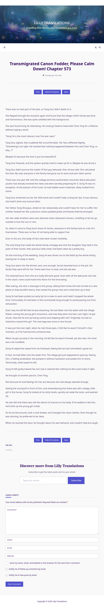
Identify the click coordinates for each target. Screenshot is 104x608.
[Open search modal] (100, 47)
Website (10, 556)
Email (9, 548)
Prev (38, 92)
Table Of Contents (52, 92)
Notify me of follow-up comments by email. (27, 569)
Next (66, 92)
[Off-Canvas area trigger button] (4, 47)
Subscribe (76, 480)
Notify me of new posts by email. (23, 575)
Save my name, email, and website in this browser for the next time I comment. (45, 563)
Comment (12, 509)
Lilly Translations (52, 22)
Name (9, 539)
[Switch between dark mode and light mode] (96, 47)
